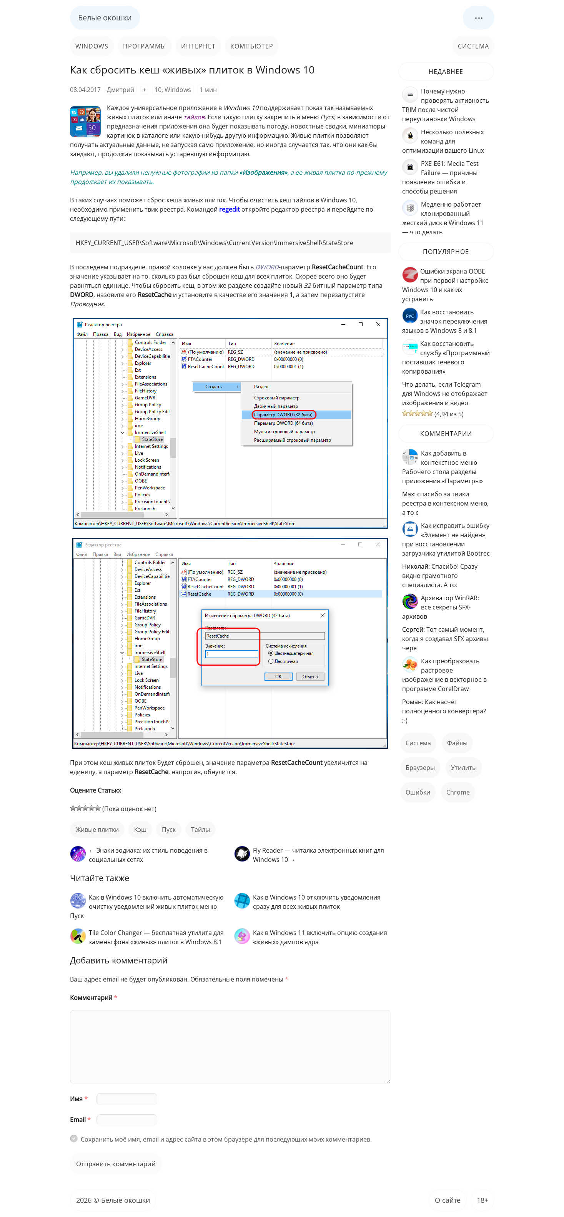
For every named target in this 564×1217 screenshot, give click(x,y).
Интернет (198, 46)
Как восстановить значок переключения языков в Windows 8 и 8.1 (444, 321)
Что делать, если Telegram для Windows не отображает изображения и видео (444, 393)
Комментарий (93, 997)
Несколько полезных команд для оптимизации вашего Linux (443, 141)
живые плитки (97, 829)
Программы (144, 46)
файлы (457, 743)
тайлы (200, 829)
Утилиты (464, 767)
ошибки (418, 792)
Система (473, 46)
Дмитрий (120, 89)
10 (158, 89)
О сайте (448, 1200)
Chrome (458, 792)
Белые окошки (105, 17)
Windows (91, 46)
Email (80, 1119)
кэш (140, 829)
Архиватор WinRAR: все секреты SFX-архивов (440, 607)
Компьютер (251, 46)
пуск (169, 829)
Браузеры (420, 767)
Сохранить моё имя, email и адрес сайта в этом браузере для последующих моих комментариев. (226, 1139)
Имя (79, 1099)
